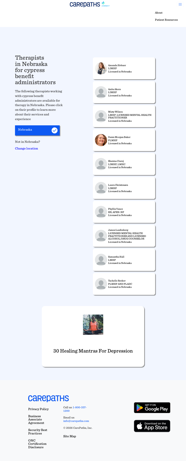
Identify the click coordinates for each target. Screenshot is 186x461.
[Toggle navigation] (180, 4)
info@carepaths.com (76, 420)
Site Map (69, 436)
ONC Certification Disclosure (37, 443)
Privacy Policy (38, 409)
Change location (26, 148)
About (158, 12)
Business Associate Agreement (36, 419)
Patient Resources (166, 19)
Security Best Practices (37, 431)
